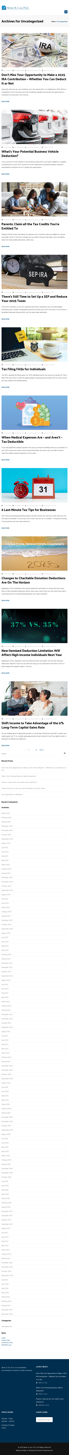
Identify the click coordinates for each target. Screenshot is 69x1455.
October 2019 (6, 1126)
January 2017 (6, 1258)
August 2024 (6, 895)
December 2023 (7, 920)
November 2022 (7, 967)
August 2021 (6, 1031)
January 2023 (6, 959)
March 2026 (6, 813)
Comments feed (7, 1342)
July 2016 (5, 1280)
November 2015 (7, 1314)
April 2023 (5, 950)
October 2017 (6, 1220)
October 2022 (6, 972)
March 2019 (6, 1156)
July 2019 (5, 1138)
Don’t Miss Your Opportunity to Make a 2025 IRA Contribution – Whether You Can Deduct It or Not (34, 769)
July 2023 (5, 937)
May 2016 (5, 1288)
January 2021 (6, 1061)
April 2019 (5, 1151)
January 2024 (6, 916)
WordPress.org (6, 1345)
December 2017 (7, 1211)
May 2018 (5, 1190)
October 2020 (6, 1074)
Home (53, 21)
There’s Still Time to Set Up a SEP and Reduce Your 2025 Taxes (23, 788)
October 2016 (6, 1271)
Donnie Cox (37, 70)
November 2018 (7, 1173)
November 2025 (7, 830)
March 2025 (6, 865)
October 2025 (6, 835)
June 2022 (5, 989)
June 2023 (5, 942)
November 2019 (7, 1121)
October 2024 (6, 886)
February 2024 (6, 912)
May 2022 (5, 993)
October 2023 (6, 924)
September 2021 (7, 1027)
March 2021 (6, 1053)
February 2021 (6, 1057)
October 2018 (6, 1177)
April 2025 (5, 860)
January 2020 (6, 1113)
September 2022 (7, 976)
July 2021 (5, 1036)
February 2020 (6, 1109)
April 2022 (5, 997)
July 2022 (5, 984)
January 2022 (6, 1010)
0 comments (7, 70)
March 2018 (6, 1198)
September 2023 (7, 929)
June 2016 (5, 1284)
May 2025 (5, 856)
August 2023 (6, 933)
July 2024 (5, 899)
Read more (5, 101)
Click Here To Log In (44, 1420)
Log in (4, 1338)
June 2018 (5, 1186)
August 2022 (6, 980)
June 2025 (5, 852)
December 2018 (7, 1168)
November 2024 (7, 882)
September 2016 (7, 1275)
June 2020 (5, 1091)
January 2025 (6, 873)
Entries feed (6, 1340)
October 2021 (6, 1023)
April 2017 (5, 1245)
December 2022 (7, 963)
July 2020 (5, 1087)
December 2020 (7, 1066)
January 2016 (6, 1305)
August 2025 (6, 843)
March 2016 (6, 1297)
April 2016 (5, 1293)
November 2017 (7, 1216)
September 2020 (7, 1079)
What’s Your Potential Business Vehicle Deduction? (19, 776)
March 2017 (6, 1250)
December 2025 (7, 826)
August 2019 (6, 1134)
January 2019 (6, 1164)
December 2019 (7, 1117)
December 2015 (7, 1310)
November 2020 (7, 1070)
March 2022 (6, 1002)
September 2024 (7, 890)
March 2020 (6, 1104)
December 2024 (7, 877)
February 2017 (6, 1254)
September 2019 (7, 1130)
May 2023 (5, 946)
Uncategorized (19, 70)
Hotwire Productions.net (44, 1450)
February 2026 (6, 817)
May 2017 (5, 1241)
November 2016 (7, 1267)
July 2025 (5, 847)
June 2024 (5, 903)
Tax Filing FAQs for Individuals (12, 794)
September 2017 (7, 1224)
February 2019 (6, 1160)
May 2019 (5, 1147)
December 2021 (7, 1014)
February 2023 (6, 954)
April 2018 (5, 1194)
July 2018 (5, 1181)
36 (36, 750)
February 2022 (6, 1006)
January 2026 (6, 822)
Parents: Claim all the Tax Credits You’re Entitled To (19, 782)
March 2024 (6, 907)
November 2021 (7, 1019)
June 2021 (5, 1040)
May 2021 (5, 1044)
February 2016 (6, 1301)
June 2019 (5, 1143)
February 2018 (6, 1203)
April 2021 (5, 1049)
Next (42, 750)
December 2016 (7, 1263)
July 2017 (5, 1233)
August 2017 (6, 1228)
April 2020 (5, 1100)
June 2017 (5, 1237)
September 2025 (7, 839)
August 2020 (6, 1083)
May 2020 (5, 1096)
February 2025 (6, 869)
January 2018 (6, 1207)
